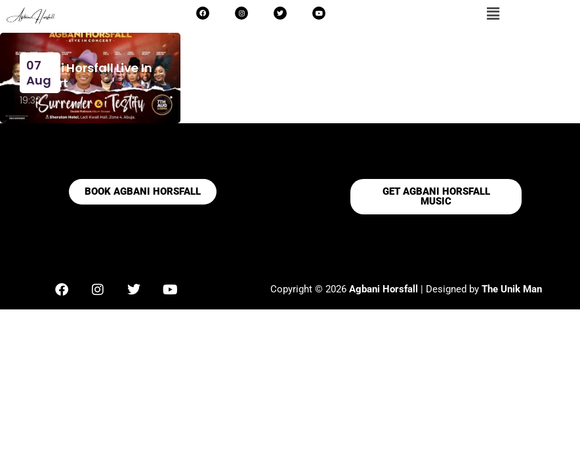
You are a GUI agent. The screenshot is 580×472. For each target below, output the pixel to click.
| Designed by (415, 289)
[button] (493, 13)
